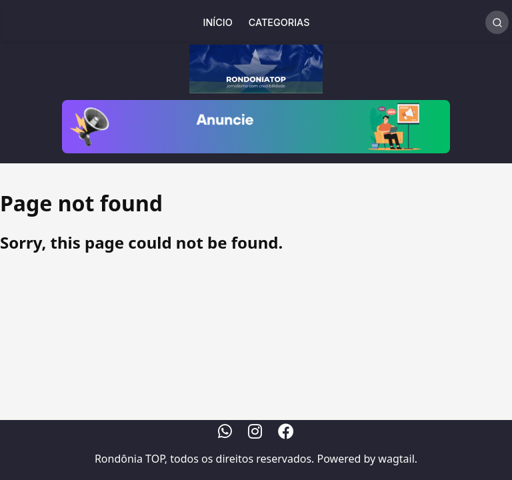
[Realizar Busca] (497, 22)
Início (218, 22)
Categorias (279, 22)
